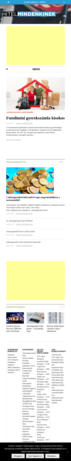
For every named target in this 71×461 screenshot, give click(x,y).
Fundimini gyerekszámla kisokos (35, 118)
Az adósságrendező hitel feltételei (19, 221)
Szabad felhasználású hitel (27, 421)
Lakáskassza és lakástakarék (19, 112)
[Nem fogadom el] (67, 451)
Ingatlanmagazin (29, 388)
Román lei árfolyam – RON (41, 432)
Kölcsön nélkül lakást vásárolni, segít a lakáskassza (55, 328)
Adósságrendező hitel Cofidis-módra (20, 231)
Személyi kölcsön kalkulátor (26, 431)
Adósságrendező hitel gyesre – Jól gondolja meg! (35, 328)
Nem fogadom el (35, 456)
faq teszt (25, 376)
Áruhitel (25, 361)
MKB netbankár (14, 367)
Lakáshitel (26, 394)
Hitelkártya (26, 386)
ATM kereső (56, 355)
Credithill (25, 373)
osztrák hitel (27, 404)
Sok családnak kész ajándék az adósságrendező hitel (27, 210)
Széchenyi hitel (28, 426)
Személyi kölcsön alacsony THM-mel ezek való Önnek (13, 328)
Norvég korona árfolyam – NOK (43, 389)
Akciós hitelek (27, 358)
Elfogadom (18, 456)
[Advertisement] (35, 45)
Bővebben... (52, 456)
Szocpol (25, 439)
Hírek (24, 381)
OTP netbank (13, 360)
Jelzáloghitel (27, 391)
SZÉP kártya (27, 437)
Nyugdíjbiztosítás (29, 401)
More (62, 162)
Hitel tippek (26, 383)
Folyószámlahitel (29, 378)
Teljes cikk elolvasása (13, 140)
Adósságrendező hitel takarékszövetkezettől (23, 242)
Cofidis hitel (27, 371)
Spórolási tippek (28, 416)
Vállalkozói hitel (28, 442)
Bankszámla (27, 368)
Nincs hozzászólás (24, 123)
